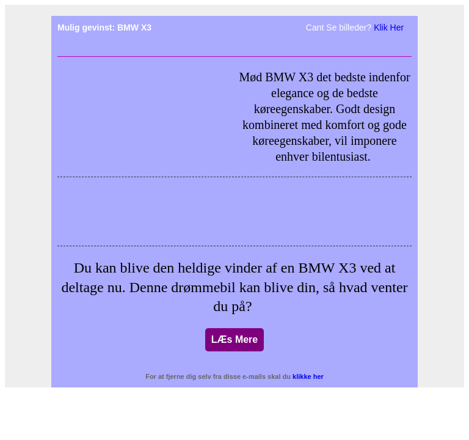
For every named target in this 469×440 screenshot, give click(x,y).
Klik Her (389, 27)
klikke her (308, 376)
